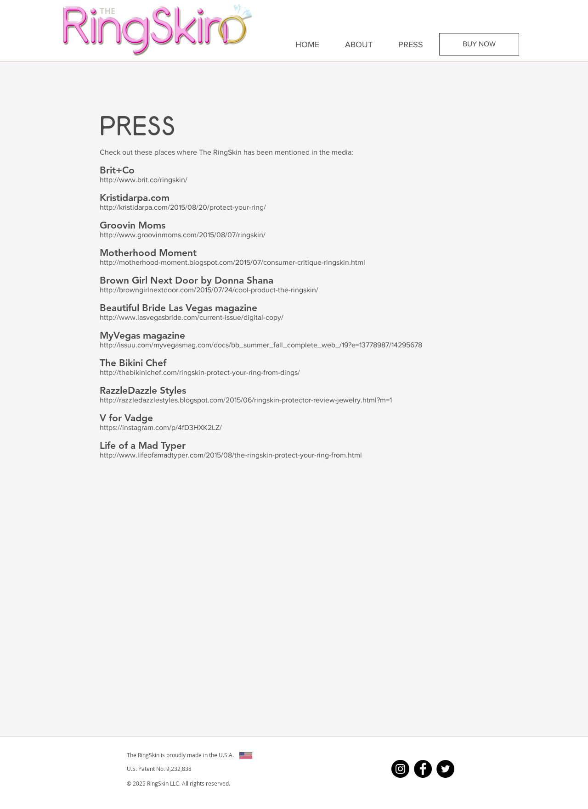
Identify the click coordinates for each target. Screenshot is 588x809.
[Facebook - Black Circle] (423, 769)
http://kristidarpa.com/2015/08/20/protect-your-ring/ (183, 207)
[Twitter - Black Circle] (445, 769)
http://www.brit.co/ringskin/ (143, 180)
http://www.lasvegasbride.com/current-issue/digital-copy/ (191, 317)
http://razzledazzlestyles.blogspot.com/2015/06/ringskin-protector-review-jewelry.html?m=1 (246, 400)
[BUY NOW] (479, 44)
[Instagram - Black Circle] (400, 769)
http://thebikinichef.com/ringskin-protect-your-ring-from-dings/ (200, 372)
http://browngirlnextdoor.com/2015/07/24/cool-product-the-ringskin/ (209, 290)
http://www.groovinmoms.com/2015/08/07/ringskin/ (183, 235)
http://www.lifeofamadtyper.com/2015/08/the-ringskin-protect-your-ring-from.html (231, 455)
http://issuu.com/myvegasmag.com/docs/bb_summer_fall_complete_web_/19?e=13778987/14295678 (261, 345)
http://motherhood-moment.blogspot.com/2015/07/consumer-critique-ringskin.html (232, 262)
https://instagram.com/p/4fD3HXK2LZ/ (161, 427)
